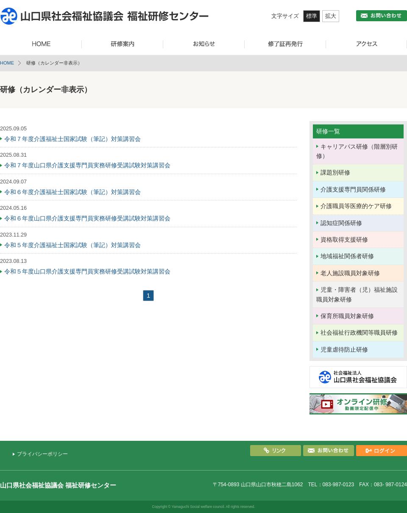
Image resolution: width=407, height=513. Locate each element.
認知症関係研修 (341, 223)
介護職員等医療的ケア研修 (356, 206)
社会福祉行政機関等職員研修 (359, 332)
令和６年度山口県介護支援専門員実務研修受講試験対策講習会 (87, 218)
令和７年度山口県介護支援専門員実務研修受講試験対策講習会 (87, 165)
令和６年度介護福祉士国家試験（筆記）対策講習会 (72, 192)
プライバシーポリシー (42, 454)
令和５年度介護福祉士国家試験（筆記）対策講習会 (72, 245)
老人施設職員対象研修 (350, 273)
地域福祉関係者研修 (347, 256)
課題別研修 (335, 172)
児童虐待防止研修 (344, 349)
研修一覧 (328, 131)
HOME (7, 62)
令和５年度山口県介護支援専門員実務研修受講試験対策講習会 (87, 271)
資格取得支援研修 (344, 239)
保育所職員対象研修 (347, 316)
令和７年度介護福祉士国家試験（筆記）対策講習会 (72, 138)
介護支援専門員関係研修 (353, 189)
